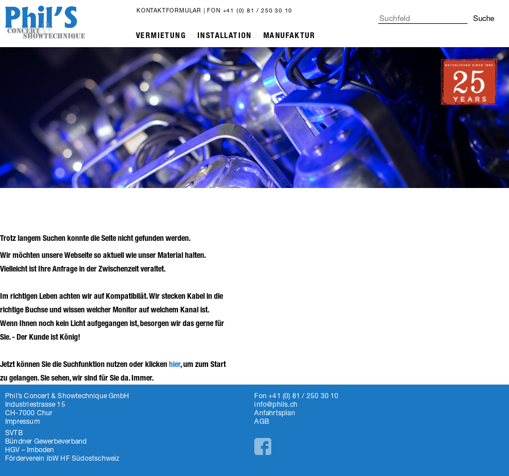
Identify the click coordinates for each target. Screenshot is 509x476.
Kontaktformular (168, 10)
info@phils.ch (275, 404)
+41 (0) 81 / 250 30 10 (258, 10)
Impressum (22, 421)
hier (174, 364)
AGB (261, 421)
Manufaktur (289, 35)
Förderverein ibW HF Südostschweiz (62, 458)
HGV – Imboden (30, 449)
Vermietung (161, 35)
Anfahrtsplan (274, 412)
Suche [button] (483, 18)
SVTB (14, 432)
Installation (224, 35)
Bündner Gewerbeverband (45, 441)
